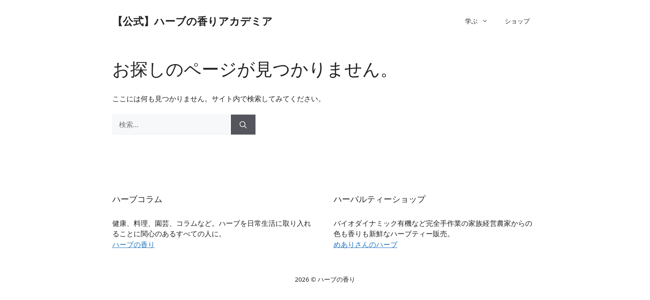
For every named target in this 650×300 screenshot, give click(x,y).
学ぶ (480, 20)
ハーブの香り (133, 244)
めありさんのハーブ (365, 244)
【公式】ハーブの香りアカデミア (192, 21)
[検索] (243, 125)
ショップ (517, 21)
